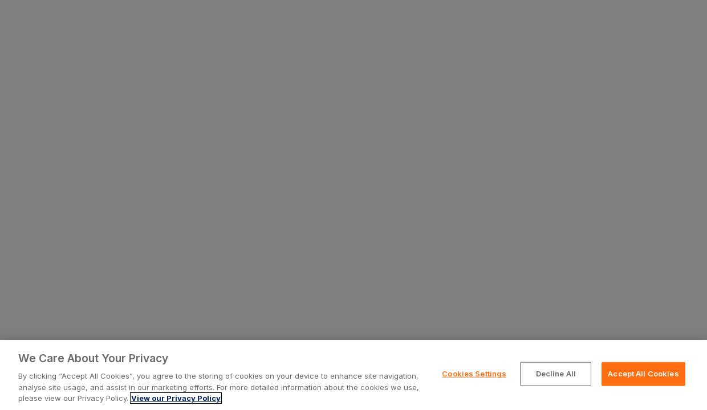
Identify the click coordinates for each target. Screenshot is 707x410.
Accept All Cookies (643, 373)
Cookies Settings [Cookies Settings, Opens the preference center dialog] (474, 373)
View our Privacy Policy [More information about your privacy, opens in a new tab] (176, 398)
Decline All (556, 373)
